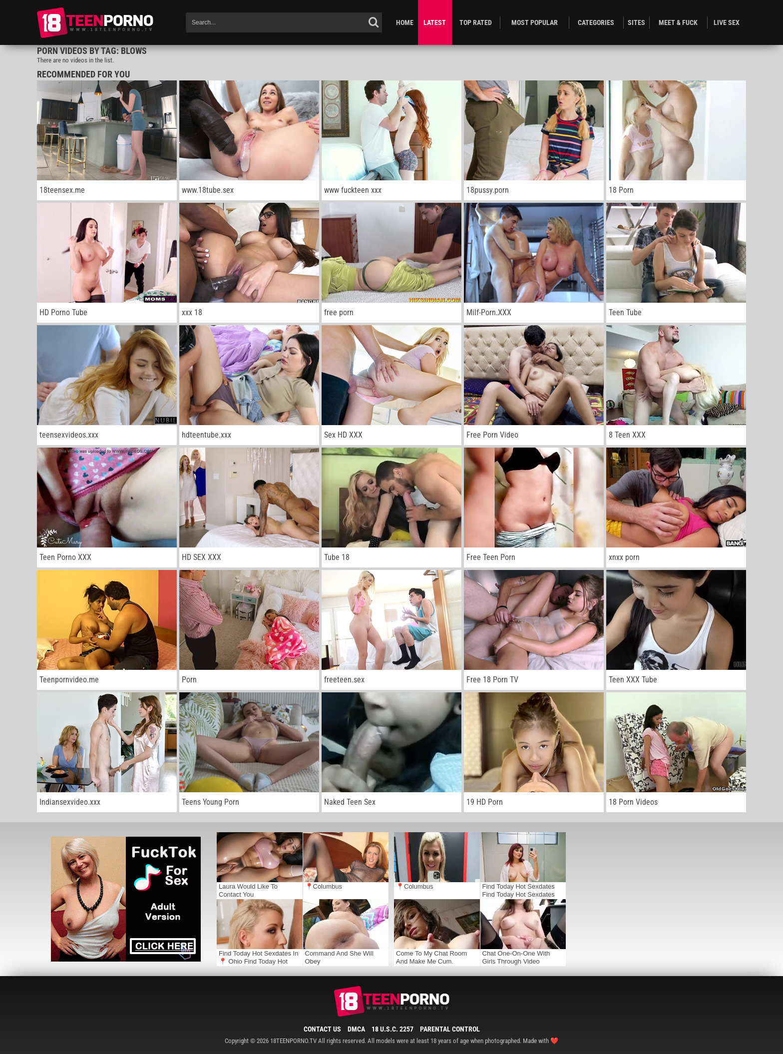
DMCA (356, 1029)
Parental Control (450, 1029)
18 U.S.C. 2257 (392, 1029)
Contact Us (322, 1029)
